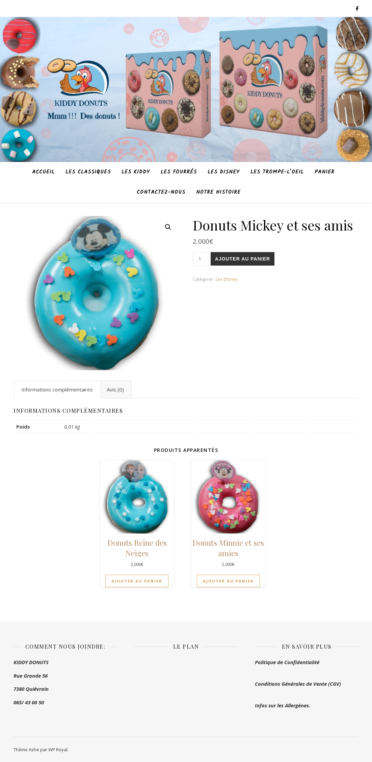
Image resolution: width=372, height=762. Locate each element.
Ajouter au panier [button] (136, 580)
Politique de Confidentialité (287, 662)
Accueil (43, 172)
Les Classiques (88, 172)
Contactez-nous (161, 192)
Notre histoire (218, 192)
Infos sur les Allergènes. (282, 705)
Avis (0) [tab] (115, 389)
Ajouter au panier (242, 259)
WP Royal (58, 749)
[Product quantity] (201, 259)
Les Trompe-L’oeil (277, 172)
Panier (325, 172)
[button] (168, 227)
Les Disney (224, 172)
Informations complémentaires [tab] (57, 389)
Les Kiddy (136, 172)
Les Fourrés (179, 172)
